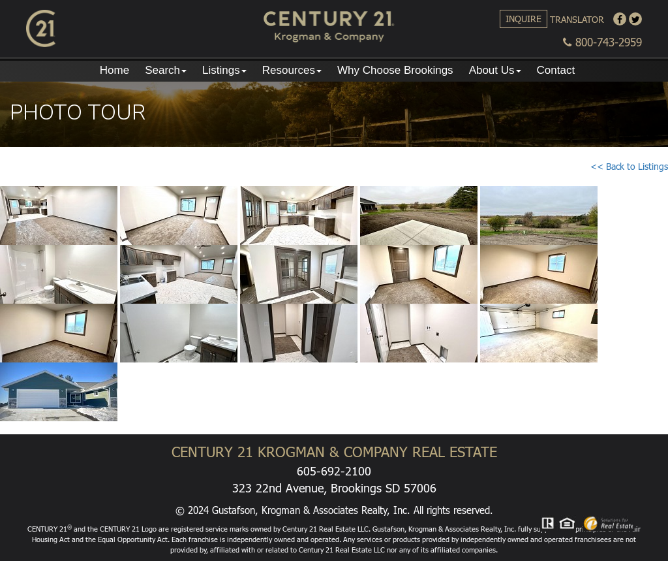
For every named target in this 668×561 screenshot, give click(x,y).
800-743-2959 (602, 42)
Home (114, 70)
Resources (292, 70)
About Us (495, 70)
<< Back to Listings (629, 166)
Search (166, 70)
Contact (556, 70)
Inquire (523, 18)
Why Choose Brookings (395, 70)
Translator (577, 19)
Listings (224, 70)
